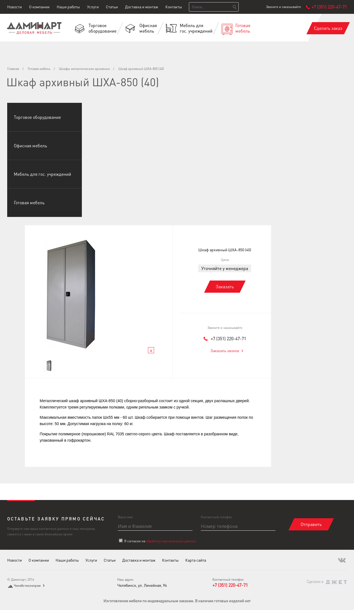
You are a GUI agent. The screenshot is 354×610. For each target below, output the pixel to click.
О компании (39, 6)
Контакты (173, 6)
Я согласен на (160, 541)
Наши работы (68, 6)
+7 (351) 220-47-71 (228, 338)
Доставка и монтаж (141, 6)
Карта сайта (195, 559)
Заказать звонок (224, 350)
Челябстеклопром (27, 585)
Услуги (93, 6)
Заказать (225, 286)
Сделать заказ (328, 28)
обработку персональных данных (171, 541)
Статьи (112, 6)
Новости (14, 6)
